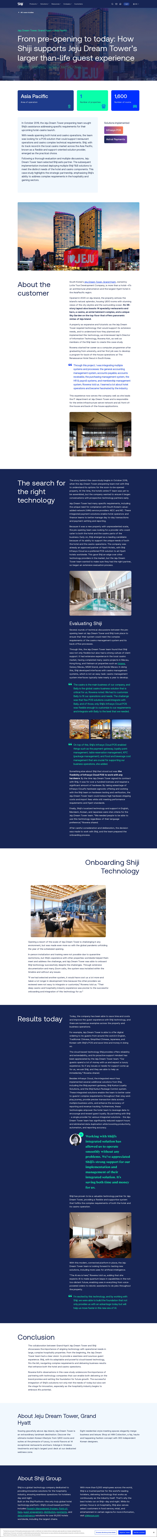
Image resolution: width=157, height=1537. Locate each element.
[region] (78, 1532)
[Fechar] (154, 1532)
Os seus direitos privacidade (106, 1532)
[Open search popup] (112, 4)
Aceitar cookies (139, 1532)
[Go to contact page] (116, 4)
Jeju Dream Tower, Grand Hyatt (100, 282)
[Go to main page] (21, 4)
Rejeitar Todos (125, 1532)
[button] (126, 4)
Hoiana (121, 663)
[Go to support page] (120, 4)
